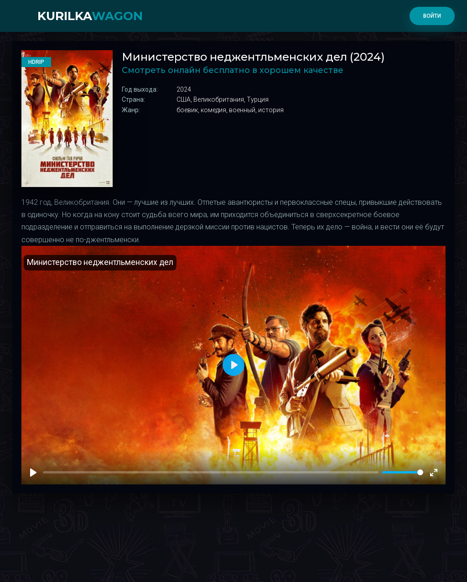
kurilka (90, 16)
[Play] (33, 472)
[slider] (402, 472)
